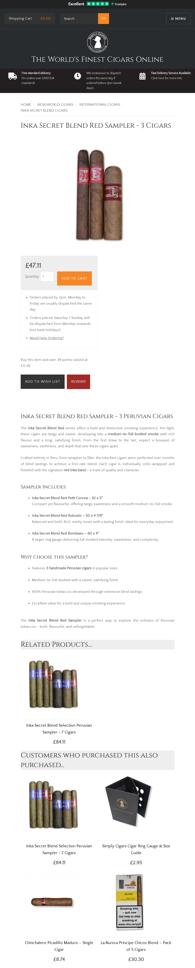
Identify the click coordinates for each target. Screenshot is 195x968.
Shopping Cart (20, 18)
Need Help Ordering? (47, 338)
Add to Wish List (42, 382)
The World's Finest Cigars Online (97, 60)
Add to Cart (74, 278)
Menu (180, 18)
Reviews (78, 382)
